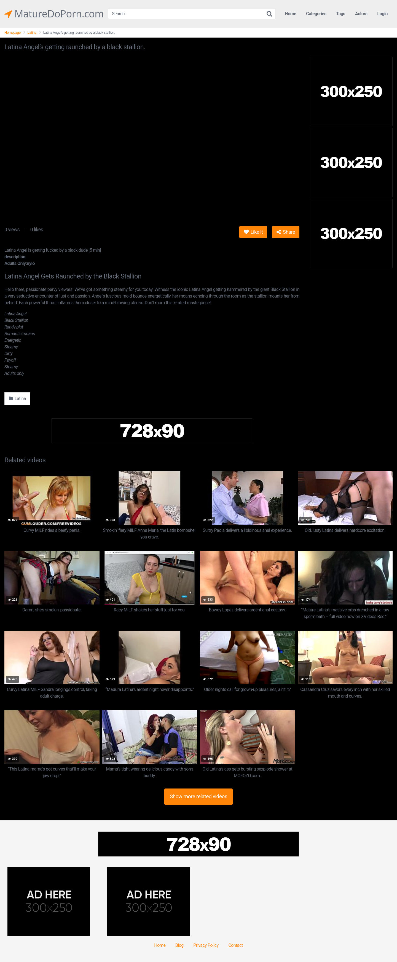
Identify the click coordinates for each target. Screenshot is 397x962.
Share (286, 232)
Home (290, 13)
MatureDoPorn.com (54, 14)
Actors (361, 13)
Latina (32, 32)
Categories (316, 13)
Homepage (12, 32)
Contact (235, 945)
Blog (179, 945)
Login (382, 13)
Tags (340, 13)
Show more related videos (198, 796)
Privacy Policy (206, 945)
